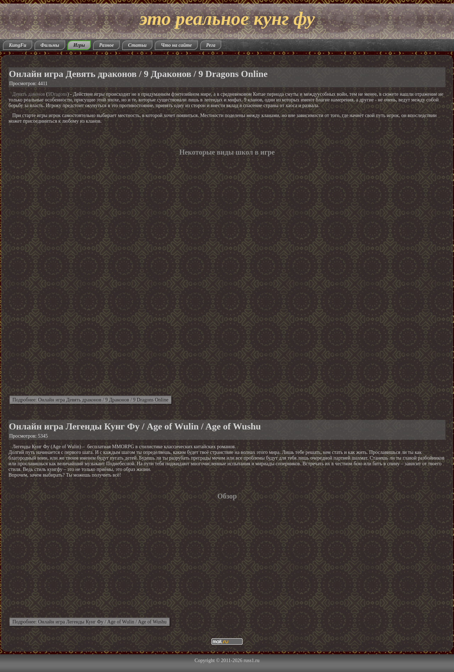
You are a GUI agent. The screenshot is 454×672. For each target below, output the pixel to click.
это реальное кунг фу (227, 18)
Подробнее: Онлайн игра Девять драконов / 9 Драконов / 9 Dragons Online (90, 399)
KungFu (17, 45)
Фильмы (49, 45)
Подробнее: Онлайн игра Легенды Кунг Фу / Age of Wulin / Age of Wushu (89, 621)
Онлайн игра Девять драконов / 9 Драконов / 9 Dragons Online (138, 74)
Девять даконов (28, 94)
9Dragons (57, 94)
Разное (106, 45)
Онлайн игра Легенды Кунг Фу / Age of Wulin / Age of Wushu (135, 426)
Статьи (137, 45)
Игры (79, 45)
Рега (210, 45)
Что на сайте (176, 45)
